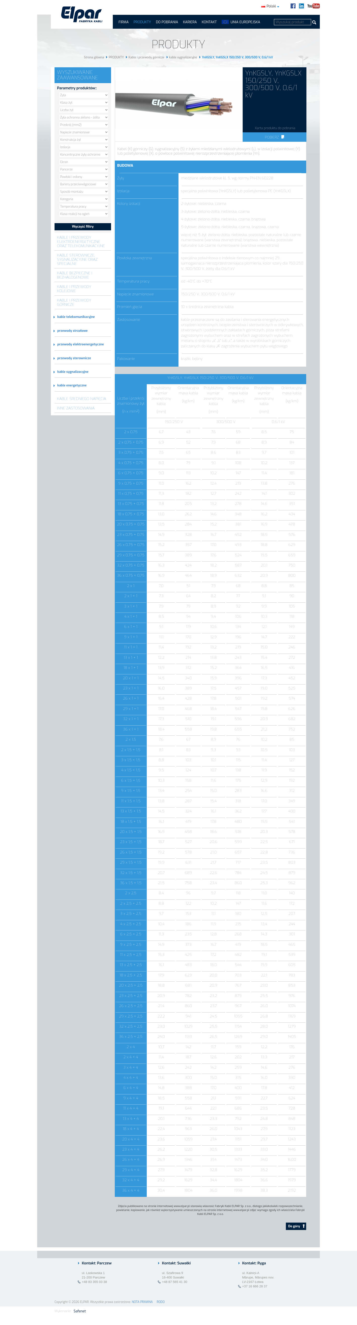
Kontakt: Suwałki (176, 1263)
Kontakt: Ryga (254, 1263)
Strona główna (94, 57)
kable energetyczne (72, 385)
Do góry (296, 1226)
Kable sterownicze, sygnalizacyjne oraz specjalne (77, 259)
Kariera (190, 22)
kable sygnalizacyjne (183, 57)
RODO (161, 1302)
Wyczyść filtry (82, 226)
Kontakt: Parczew (97, 1263)
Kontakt (209, 22)
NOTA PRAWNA (142, 1302)
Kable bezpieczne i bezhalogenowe (74, 275)
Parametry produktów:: (77, 88)
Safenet (80, 1311)
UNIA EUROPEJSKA (245, 22)
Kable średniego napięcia (81, 398)
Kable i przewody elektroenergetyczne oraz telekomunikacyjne (81, 241)
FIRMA (124, 22)
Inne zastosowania (76, 408)
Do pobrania (167, 22)
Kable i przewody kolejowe (74, 288)
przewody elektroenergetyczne (80, 344)
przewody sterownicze (74, 358)
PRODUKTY (142, 22)
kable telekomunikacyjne (76, 317)
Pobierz (274, 137)
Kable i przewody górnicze (146, 57)
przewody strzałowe (72, 331)
